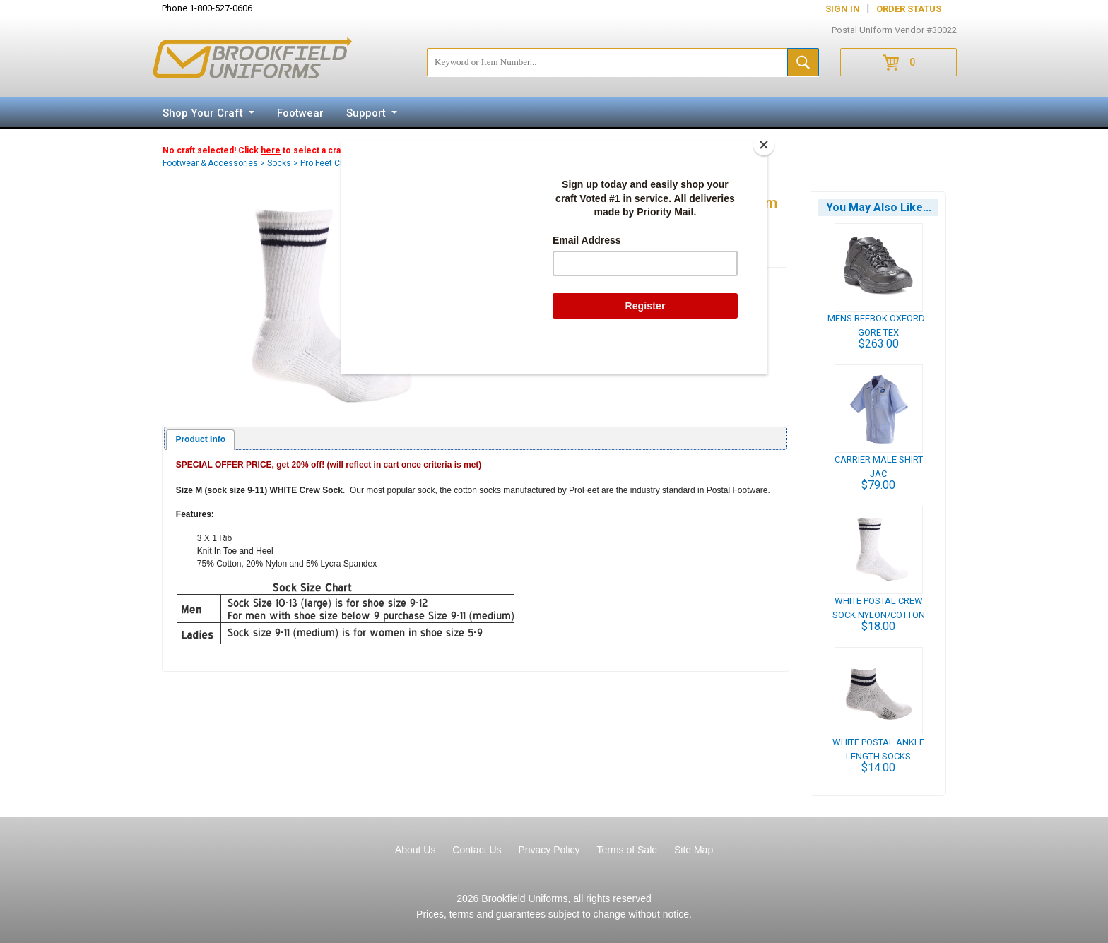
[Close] (763, 144)
